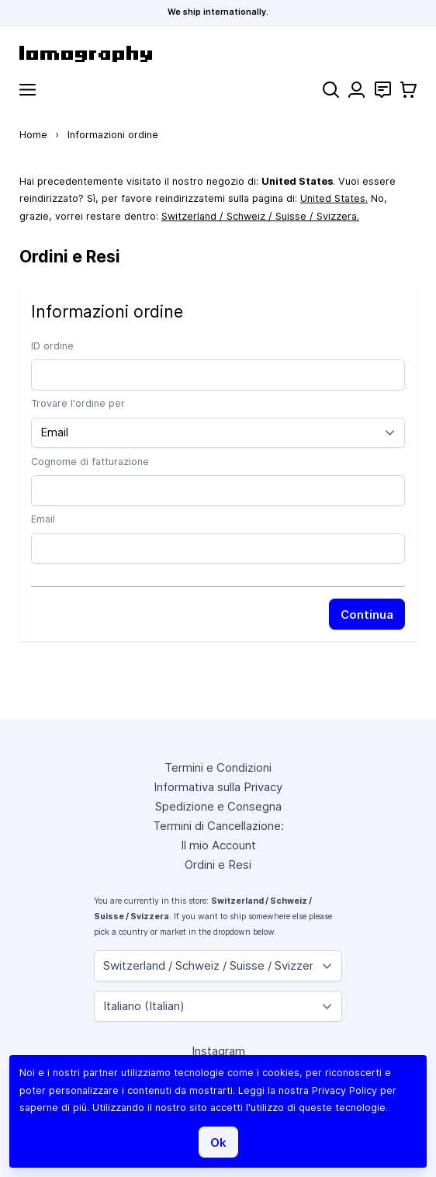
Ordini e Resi (218, 864)
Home (33, 135)
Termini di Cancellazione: (218, 825)
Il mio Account (218, 845)
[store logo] (218, 54)
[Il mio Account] (356, 90)
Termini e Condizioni (218, 767)
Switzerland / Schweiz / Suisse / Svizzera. (260, 216)
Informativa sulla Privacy (218, 786)
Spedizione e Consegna (218, 806)
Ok (218, 1142)
